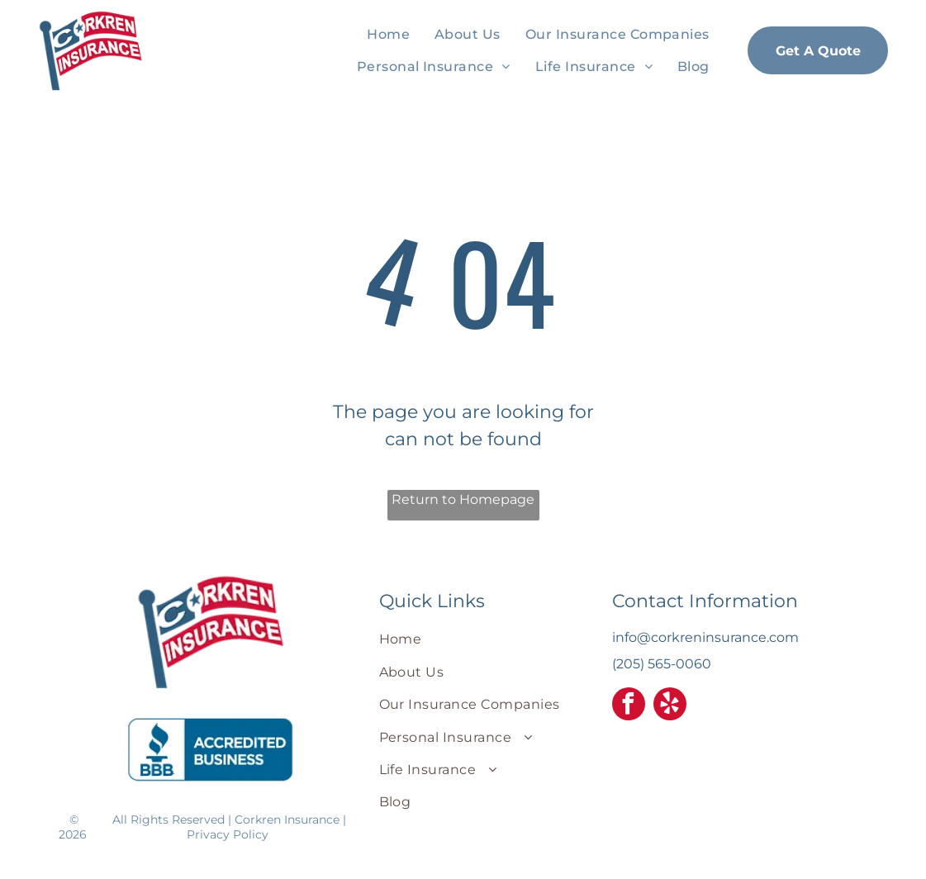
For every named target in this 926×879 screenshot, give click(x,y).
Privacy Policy (227, 834)
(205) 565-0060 (661, 664)
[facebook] (628, 706)
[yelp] (669, 706)
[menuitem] (388, 34)
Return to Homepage (463, 499)
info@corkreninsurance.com (705, 637)
